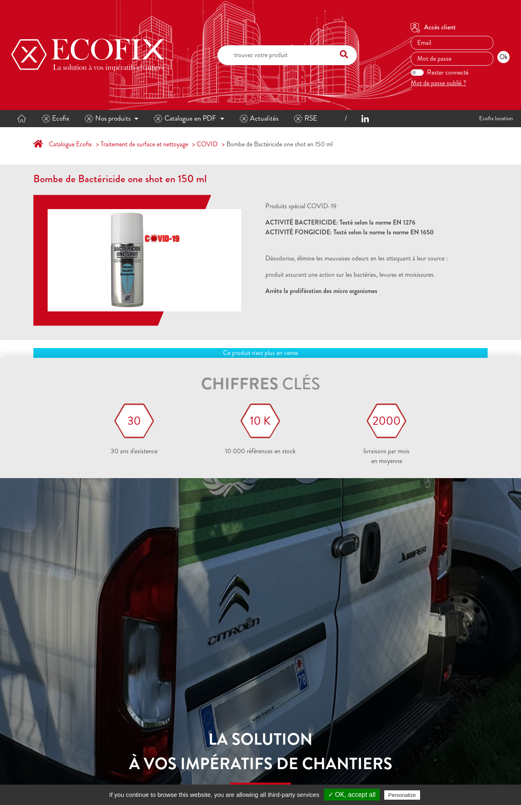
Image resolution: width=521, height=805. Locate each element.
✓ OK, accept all (352, 794)
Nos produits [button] (108, 118)
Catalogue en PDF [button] (185, 118)
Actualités (259, 118)
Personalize (402, 795)
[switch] (417, 72)
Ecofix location (496, 118)
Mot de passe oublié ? (438, 83)
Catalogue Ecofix (70, 144)
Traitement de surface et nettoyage (144, 144)
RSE (305, 118)
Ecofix (56, 118)
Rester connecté (447, 72)
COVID (207, 144)
